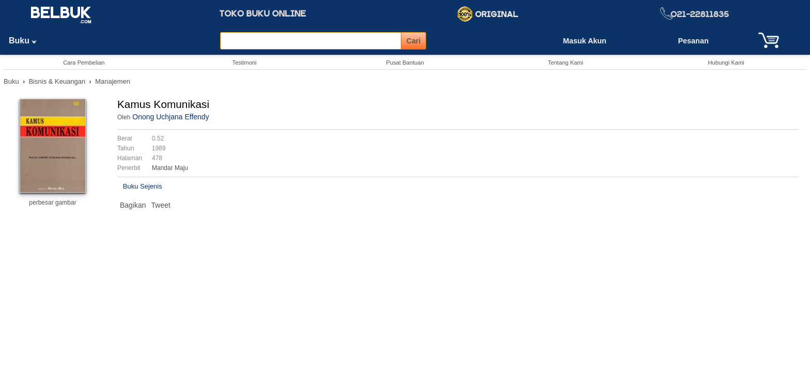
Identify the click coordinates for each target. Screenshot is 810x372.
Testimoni (244, 62)
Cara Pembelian (83, 62)
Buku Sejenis (142, 186)
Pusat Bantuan (405, 62)
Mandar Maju (170, 168)
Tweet (160, 205)
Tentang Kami (565, 62)
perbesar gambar (52, 202)
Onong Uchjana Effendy (170, 117)
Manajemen (112, 81)
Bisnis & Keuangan (56, 81)
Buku (26, 40)
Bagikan (133, 205)
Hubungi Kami (726, 62)
